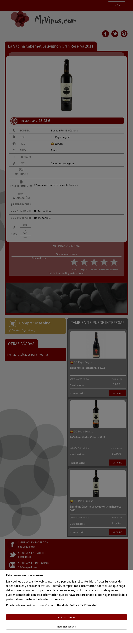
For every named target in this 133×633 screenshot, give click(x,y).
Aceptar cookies (66, 617)
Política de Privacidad (83, 605)
